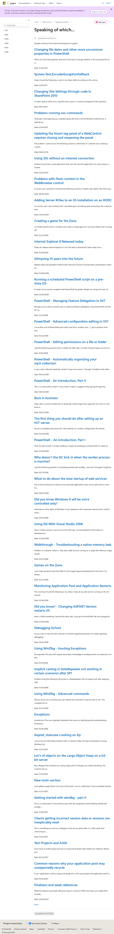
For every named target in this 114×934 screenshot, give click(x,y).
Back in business (46, 398)
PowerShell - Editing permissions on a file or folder (70, 342)
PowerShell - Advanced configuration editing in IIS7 (71, 321)
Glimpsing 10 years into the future (58, 258)
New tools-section (47, 780)
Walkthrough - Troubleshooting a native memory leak (72, 544)
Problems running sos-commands (58, 113)
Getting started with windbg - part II (60, 797)
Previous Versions (20, 929)
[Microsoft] (4, 3)
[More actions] (110, 22)
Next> (36, 904)
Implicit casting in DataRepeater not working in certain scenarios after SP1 (68, 671)
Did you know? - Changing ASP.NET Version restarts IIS (65, 608)
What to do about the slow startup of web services (70, 478)
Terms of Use (85, 929)
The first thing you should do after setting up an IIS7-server (68, 420)
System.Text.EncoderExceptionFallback (61, 74)
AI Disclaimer (6, 929)
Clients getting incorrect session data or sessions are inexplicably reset (72, 820)
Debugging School (47, 628)
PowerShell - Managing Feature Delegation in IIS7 (69, 300)
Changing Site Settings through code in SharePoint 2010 (62, 93)
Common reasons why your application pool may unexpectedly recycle (69, 865)
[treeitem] (16, 30)
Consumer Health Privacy (67, 929)
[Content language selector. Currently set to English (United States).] (12, 923)
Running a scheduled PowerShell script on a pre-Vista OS (69, 281)
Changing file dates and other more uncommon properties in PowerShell (68, 51)
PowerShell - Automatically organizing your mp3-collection (65, 361)
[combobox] (16, 25)
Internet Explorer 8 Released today (58, 241)
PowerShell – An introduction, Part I (59, 440)
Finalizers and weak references (56, 885)
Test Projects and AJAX (50, 843)
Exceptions (42, 714)
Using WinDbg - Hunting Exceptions (60, 648)
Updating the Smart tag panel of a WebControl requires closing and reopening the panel (67, 135)
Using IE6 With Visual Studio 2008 (58, 524)
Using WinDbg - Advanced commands (61, 693)
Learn (37, 22)
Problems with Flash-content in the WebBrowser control (59, 180)
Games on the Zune (48, 565)
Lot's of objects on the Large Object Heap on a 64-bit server (70, 757)
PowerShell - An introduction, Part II (60, 380)
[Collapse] (28, 20)
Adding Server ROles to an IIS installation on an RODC (73, 200)
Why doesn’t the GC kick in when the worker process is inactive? (72, 459)
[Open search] (103, 3)
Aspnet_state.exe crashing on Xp (57, 735)
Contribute (41, 929)
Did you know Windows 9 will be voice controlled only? (61, 501)
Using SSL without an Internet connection (64, 158)
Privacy (50, 929)
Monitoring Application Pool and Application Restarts (72, 586)
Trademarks (96, 929)
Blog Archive (47, 22)
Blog (31, 929)
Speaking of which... (62, 22)
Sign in (108, 3)
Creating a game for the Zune (55, 221)
